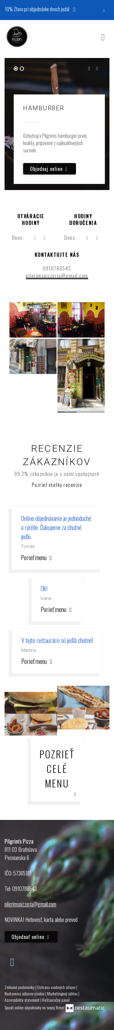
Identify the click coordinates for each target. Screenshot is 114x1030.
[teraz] (34, 237)
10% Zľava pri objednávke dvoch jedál (41, 9)
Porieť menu (37, 557)
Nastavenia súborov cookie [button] (25, 993)
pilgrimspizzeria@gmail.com (57, 275)
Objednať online (31, 936)
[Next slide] (97, 68)
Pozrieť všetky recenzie (57, 484)
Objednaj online (49, 168)
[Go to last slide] (89, 68)
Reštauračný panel (56, 1000)
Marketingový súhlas (62, 993)
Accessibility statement (22, 1000)
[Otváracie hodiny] (44, 237)
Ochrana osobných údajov (56, 987)
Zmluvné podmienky (20, 987)
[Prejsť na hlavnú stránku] (17, 37)
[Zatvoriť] (104, 10)
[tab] (16, 68)
